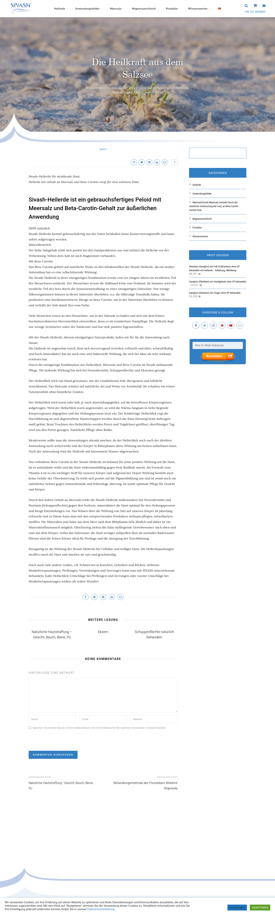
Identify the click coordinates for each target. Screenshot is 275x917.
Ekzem (103, 632)
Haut (103, 149)
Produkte (172, 8)
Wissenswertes (198, 8)
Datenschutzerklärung (100, 909)
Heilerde (59, 8)
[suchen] (214, 153)
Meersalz (116, 8)
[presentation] (58, 738)
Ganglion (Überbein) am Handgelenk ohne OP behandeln (217, 281)
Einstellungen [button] (237, 907)
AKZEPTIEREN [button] (260, 907)
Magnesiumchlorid (144, 8)
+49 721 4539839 (255, 11)
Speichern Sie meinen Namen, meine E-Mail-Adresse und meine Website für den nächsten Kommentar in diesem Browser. (99, 727)
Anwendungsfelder (87, 8)
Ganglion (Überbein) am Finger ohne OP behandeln (214, 293)
